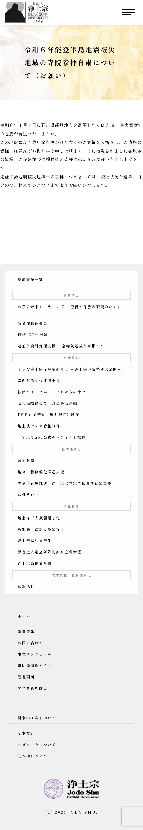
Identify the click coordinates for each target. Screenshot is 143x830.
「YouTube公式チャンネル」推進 (52, 437)
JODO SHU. (83, 812)
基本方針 (26, 733)
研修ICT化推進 (33, 334)
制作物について (33, 755)
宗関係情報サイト (35, 665)
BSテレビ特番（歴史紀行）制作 (49, 414)
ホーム (24, 616)
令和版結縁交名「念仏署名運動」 (50, 403)
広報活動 (26, 586)
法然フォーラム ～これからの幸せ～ (54, 391)
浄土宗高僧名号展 (35, 563)
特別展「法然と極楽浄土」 (43, 529)
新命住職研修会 (33, 323)
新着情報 (26, 631)
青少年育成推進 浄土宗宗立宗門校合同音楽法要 (65, 483)
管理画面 (26, 676)
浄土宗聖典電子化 (35, 540)
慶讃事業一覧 (30, 279)
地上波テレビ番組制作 (39, 425)
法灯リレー (28, 494)
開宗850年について (37, 717)
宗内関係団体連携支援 (39, 380)
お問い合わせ (30, 642)
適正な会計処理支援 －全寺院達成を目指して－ (63, 345)
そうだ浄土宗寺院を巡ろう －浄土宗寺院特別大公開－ (70, 369)
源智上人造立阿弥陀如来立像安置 (50, 551)
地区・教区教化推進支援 (41, 471)
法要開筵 (26, 460)
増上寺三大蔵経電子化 (39, 517)
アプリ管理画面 (33, 688)
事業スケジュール (35, 654)
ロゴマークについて (37, 744)
